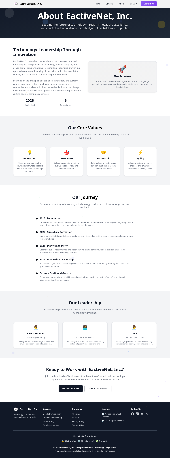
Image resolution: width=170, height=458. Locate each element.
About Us (76, 414)
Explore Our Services (98, 388)
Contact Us (149, 3)
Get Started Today (70, 388)
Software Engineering (52, 417)
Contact (133, 3)
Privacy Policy (78, 421)
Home (97, 3)
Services (109, 3)
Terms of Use (78, 425)
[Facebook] (132, 413)
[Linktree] (141, 413)
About (121, 3)
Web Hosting (48, 421)
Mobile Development (52, 414)
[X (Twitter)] (146, 413)
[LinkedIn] (137, 413)
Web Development (51, 425)
